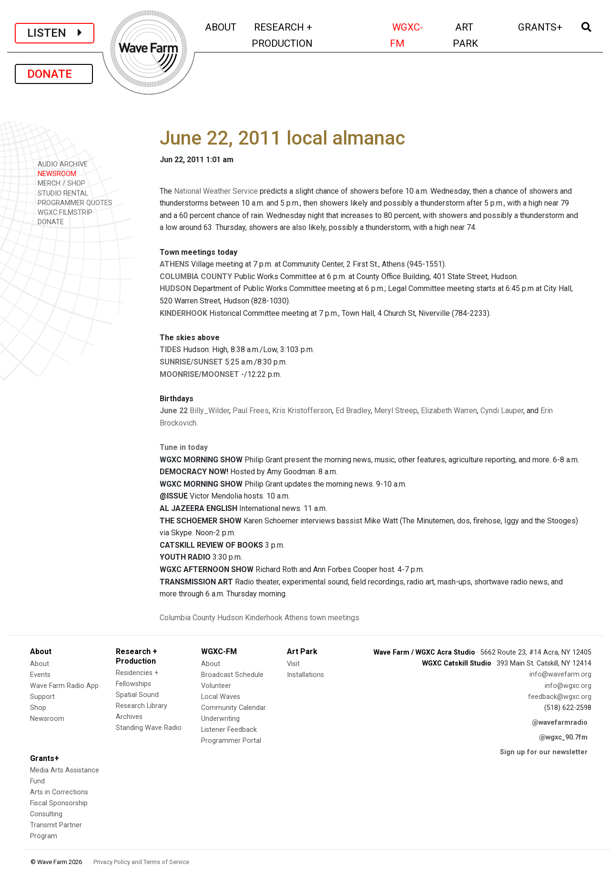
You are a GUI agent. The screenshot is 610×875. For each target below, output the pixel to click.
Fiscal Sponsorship (59, 803)
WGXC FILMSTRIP (61, 212)
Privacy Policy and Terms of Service (141, 861)
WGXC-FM (415, 35)
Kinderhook (264, 617)
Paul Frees (251, 410)
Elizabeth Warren (449, 410)
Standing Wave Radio (149, 728)
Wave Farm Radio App (64, 686)
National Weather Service (216, 191)
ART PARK (478, 35)
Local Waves (220, 697)
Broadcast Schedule (232, 675)
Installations (305, 675)
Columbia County (187, 617)
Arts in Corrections (59, 792)
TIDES (170, 349)
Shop (38, 708)
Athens (296, 617)
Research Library (141, 706)
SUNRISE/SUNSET (191, 361)
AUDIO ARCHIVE (59, 163)
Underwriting (220, 719)
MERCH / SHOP (58, 183)
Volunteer (216, 686)
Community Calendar (233, 708)
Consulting (46, 814)
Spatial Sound (137, 695)
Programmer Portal (231, 741)
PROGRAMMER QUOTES (71, 202)
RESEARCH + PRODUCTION (302, 35)
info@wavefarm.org (560, 674)
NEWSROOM (53, 173)
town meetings (334, 617)
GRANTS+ (541, 26)
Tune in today (184, 447)
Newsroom (47, 719)
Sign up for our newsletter (544, 752)
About (39, 664)
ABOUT (221, 26)
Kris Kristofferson (302, 410)
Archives (129, 717)
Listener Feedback (229, 730)
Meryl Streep (395, 410)
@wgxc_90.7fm (563, 737)
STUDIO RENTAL (59, 193)
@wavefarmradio (560, 723)
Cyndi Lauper (501, 410)
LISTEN (54, 33)
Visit (293, 664)
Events (40, 675)
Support (42, 697)
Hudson (230, 617)
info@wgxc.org (568, 686)
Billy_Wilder (209, 410)
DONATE (54, 74)
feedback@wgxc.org (559, 697)
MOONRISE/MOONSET (199, 374)
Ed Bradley (353, 410)
